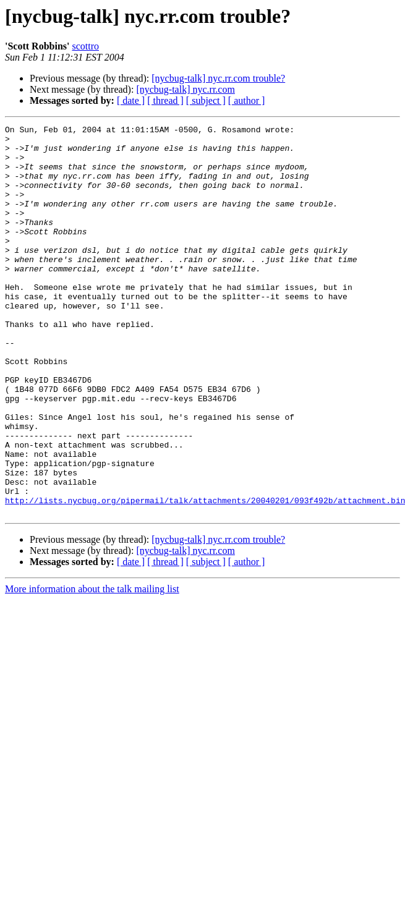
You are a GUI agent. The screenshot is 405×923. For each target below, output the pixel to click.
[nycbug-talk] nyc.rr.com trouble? (218, 78)
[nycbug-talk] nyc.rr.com (185, 89)
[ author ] (246, 100)
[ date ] (131, 100)
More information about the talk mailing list (92, 666)
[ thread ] (165, 100)
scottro (85, 46)
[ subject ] (206, 100)
